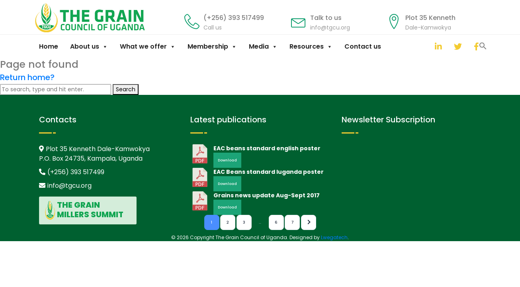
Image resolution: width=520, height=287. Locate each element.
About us (89, 46)
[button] (427, 45)
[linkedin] (437, 46)
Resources (310, 46)
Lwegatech (334, 237)
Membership (212, 46)
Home (48, 46)
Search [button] (125, 89)
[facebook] (476, 46)
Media (263, 46)
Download (227, 160)
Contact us (362, 46)
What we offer (148, 46)
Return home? (27, 77)
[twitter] (456, 46)
